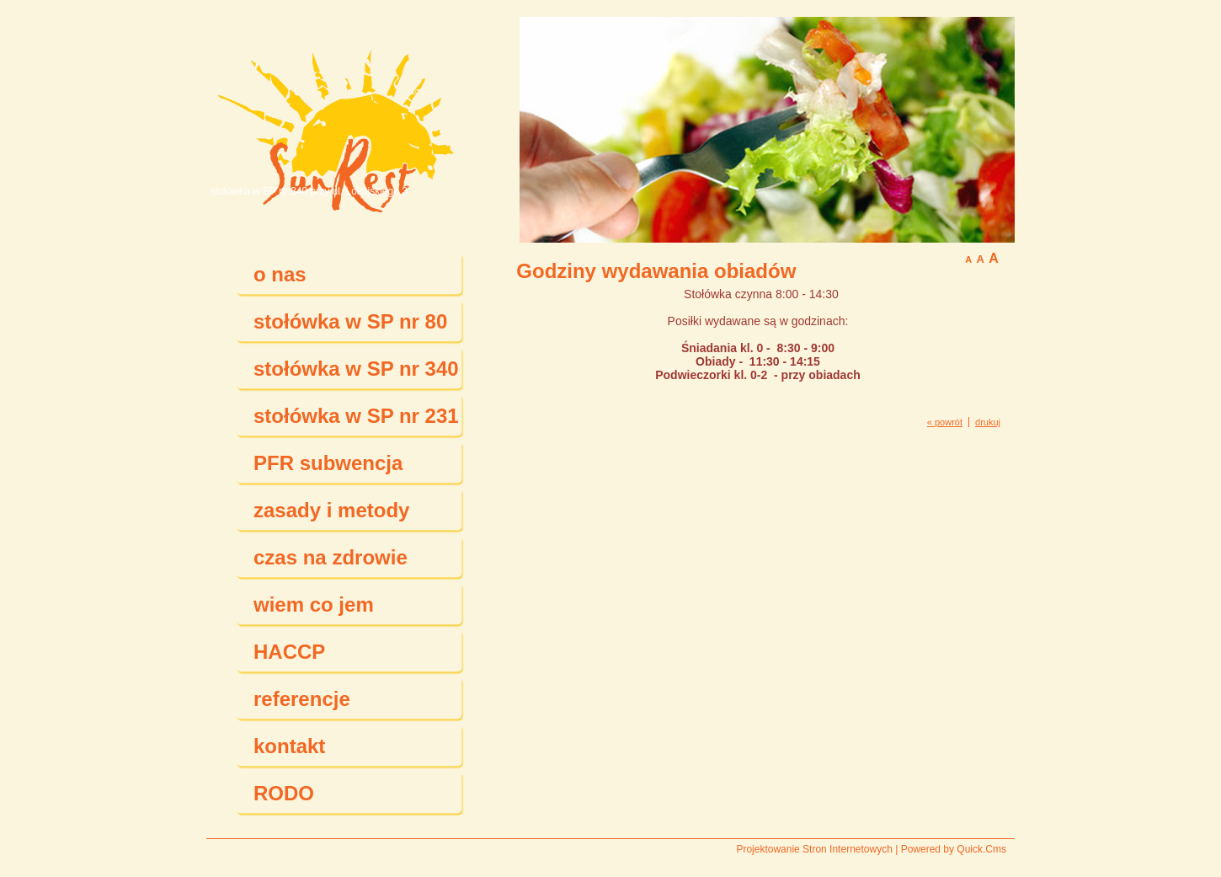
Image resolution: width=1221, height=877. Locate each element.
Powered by (953, 849)
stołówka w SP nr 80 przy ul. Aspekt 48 (350, 327)
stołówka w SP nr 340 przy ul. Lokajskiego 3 (309, 191)
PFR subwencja (328, 463)
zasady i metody (331, 510)
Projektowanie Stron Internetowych (814, 849)
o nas (280, 274)
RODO (283, 793)
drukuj (987, 422)
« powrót (944, 422)
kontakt (289, 746)
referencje (301, 698)
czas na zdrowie (330, 557)
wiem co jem (313, 604)
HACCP (289, 651)
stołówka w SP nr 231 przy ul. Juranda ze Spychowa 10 (356, 422)
